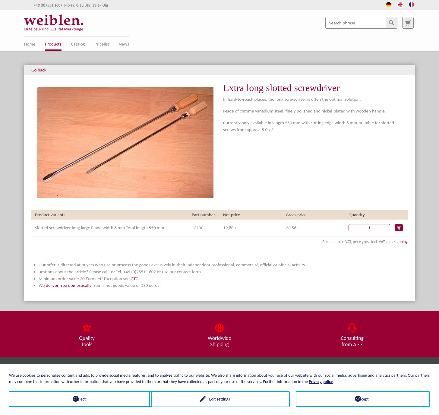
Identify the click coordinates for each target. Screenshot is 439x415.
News (124, 44)
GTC (134, 278)
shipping (401, 241)
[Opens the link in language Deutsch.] (388, 4)
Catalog (78, 44)
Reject (76, 398)
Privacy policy (321, 381)
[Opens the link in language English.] (400, 4)
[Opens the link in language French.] (411, 4)
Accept (363, 398)
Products (53, 44)
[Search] (391, 22)
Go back (38, 70)
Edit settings (219, 398)
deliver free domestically (68, 285)
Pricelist (102, 44)
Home (29, 44)
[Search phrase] (361, 22)
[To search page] (408, 22)
